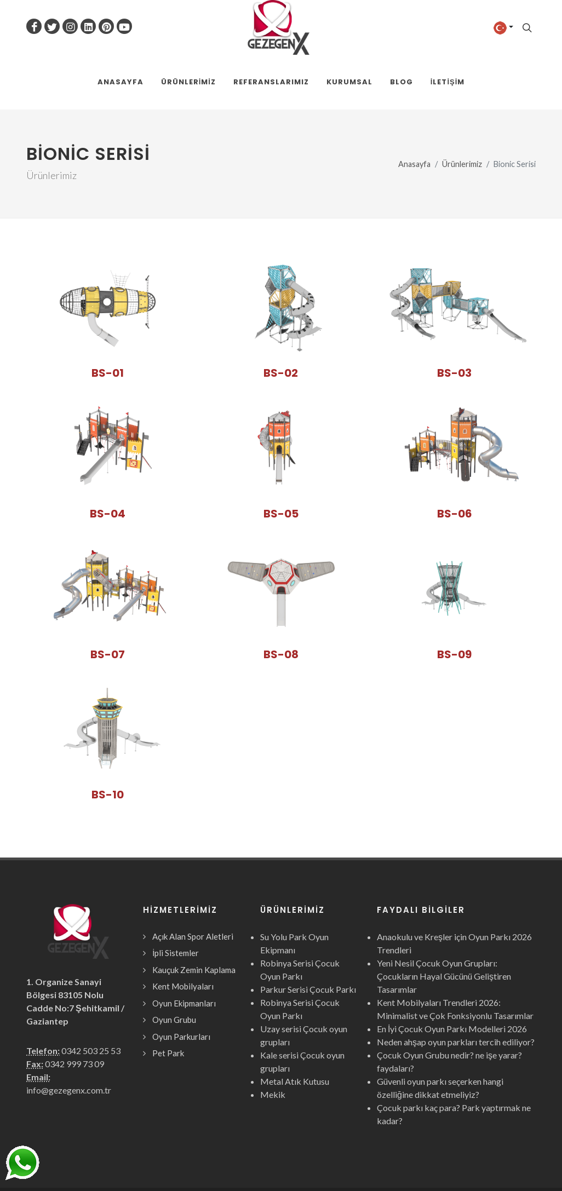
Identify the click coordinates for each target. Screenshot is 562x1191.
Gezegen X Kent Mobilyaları (145, 1162)
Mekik (272, 1040)
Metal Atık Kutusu (294, 1027)
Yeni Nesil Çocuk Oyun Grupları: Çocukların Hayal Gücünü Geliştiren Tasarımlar (444, 922)
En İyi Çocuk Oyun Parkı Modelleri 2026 (452, 974)
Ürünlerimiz (462, 109)
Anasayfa (414, 109)
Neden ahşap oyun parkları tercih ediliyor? (456, 987)
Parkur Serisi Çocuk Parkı (308, 935)
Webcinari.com (510, 1162)
